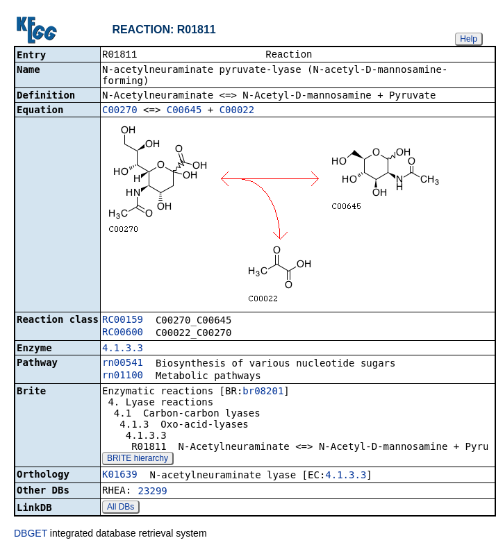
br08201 (262, 392)
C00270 (120, 111)
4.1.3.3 (122, 349)
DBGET (30, 534)
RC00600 (122, 333)
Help (468, 39)
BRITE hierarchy (137, 459)
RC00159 (122, 320)
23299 (152, 492)
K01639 (120, 475)
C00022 (237, 111)
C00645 (184, 111)
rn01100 (122, 376)
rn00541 (122, 363)
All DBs (120, 508)
